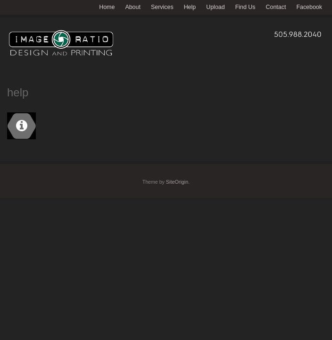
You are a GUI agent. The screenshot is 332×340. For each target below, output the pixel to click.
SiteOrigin (177, 182)
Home (107, 7)
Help (190, 7)
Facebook (309, 7)
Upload (215, 7)
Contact (276, 7)
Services (162, 7)
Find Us (245, 7)
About (133, 7)
